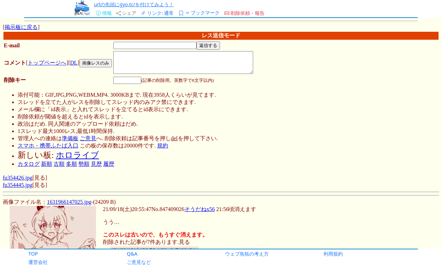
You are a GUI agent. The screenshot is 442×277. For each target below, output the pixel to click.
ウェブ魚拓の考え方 (247, 253)
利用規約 (333, 253)
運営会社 (38, 262)
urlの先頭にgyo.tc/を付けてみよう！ (134, 4)
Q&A (132, 253)
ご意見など (139, 262)
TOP (33, 253)
